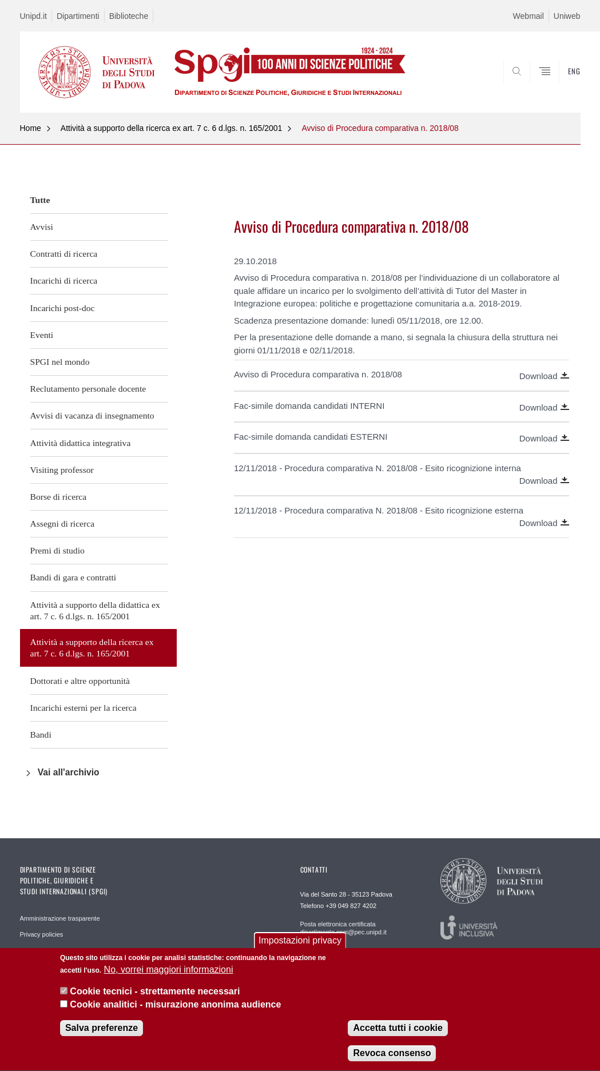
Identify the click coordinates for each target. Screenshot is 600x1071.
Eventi (42, 335)
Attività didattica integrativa (80, 443)
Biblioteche (129, 16)
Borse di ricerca (58, 496)
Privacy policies (41, 934)
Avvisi (41, 227)
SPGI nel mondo (60, 362)
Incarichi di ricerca (64, 280)
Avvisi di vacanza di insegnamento (92, 415)
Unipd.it (33, 16)
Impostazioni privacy (300, 942)
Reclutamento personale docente (88, 388)
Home (30, 128)
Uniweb (567, 16)
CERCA (535, 85)
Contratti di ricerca (64, 253)
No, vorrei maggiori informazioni (168, 972)
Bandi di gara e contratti (73, 577)
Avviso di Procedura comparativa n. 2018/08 (379, 128)
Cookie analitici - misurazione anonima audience (175, 1007)
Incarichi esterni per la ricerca (83, 707)
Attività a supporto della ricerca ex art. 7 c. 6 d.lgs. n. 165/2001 (172, 128)
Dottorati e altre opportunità (80, 681)
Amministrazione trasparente (60, 918)
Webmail (528, 16)
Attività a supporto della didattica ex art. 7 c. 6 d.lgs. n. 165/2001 (95, 610)
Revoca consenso (392, 1055)
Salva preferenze (101, 1030)
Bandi (40, 734)
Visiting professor (62, 470)
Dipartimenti (78, 16)
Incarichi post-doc (62, 308)
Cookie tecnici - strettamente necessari (155, 993)
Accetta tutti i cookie (397, 1030)
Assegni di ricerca (62, 523)
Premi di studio (57, 550)
